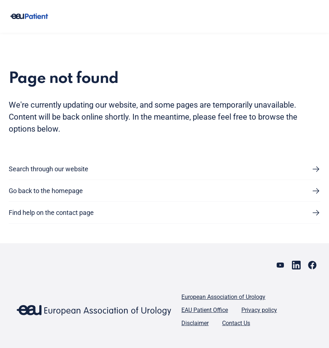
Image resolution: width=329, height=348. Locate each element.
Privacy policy (259, 310)
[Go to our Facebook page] (312, 265)
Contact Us (236, 323)
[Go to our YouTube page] (280, 265)
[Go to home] (29, 16)
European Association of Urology (223, 296)
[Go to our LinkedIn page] (296, 265)
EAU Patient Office (204, 310)
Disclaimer (195, 323)
